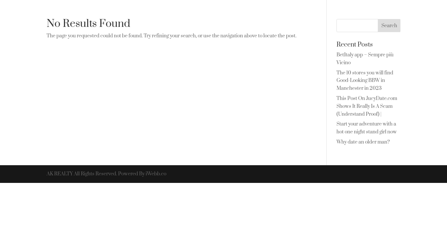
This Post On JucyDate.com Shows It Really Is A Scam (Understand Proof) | (366, 106)
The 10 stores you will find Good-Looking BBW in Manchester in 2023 (364, 81)
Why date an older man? (363, 142)
